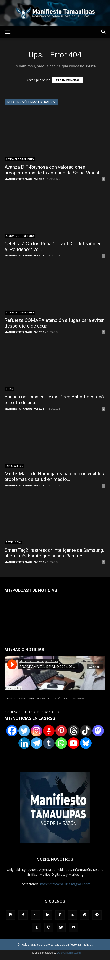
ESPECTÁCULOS (14, 465)
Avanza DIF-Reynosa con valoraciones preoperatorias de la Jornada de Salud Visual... (54, 170)
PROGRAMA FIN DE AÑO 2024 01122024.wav (60, 698)
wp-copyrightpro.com (69, 952)
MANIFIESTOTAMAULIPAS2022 (24, 179)
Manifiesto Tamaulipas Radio (19, 698)
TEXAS (9, 389)
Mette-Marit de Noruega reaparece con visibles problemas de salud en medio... (54, 476)
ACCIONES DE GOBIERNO (20, 159)
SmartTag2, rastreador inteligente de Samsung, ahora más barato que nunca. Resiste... (54, 553)
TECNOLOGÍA (13, 542)
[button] (103, 32)
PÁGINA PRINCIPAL (68, 80)
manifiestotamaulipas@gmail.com (65, 884)
